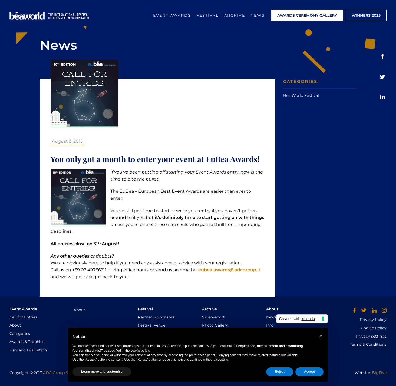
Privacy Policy (373, 319)
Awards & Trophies (26, 342)
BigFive (379, 372)
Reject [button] (280, 372)
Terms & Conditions (368, 344)
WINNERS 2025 (366, 15)
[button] (320, 336)
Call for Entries (23, 317)
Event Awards (172, 15)
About (15, 325)
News (257, 15)
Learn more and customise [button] (102, 372)
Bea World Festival (301, 95)
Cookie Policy (374, 327)
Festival (207, 15)
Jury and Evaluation (28, 350)
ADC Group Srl (57, 372)
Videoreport (213, 317)
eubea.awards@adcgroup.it (229, 269)
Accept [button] (309, 372)
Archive (234, 15)
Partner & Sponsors (156, 317)
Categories (19, 333)
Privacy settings (371, 336)
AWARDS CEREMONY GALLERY (307, 15)
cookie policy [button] (140, 350)
